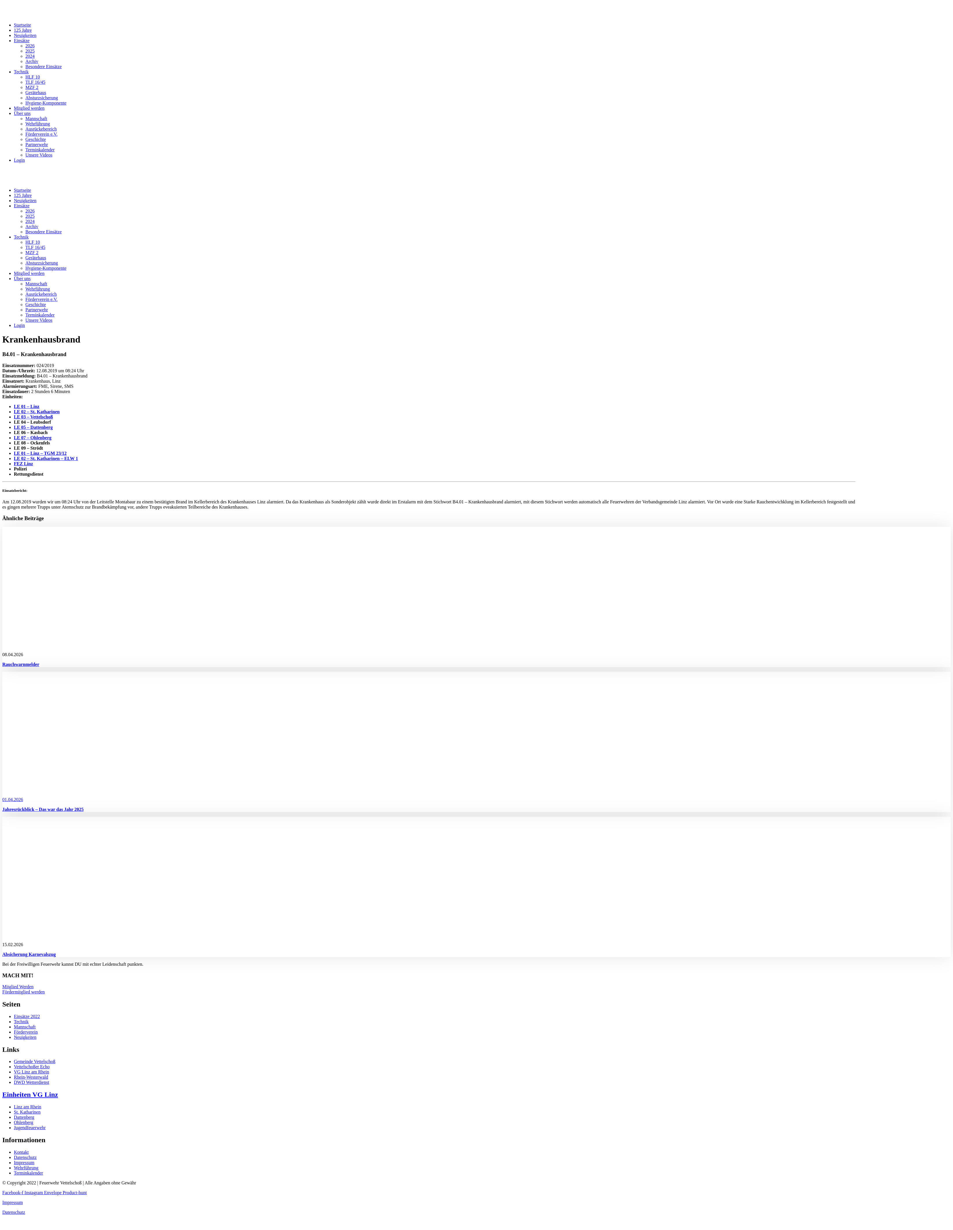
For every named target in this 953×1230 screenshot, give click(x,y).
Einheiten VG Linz (30, 1094)
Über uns (22, 113)
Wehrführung (37, 123)
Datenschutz (13, 1212)
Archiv (31, 61)
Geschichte (35, 139)
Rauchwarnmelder (20, 664)
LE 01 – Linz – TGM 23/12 (40, 453)
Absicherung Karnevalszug (29, 954)
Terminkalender (40, 149)
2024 (30, 56)
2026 (30, 45)
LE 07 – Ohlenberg (32, 437)
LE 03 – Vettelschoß (33, 416)
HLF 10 (32, 77)
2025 (30, 51)
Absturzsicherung (41, 97)
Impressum (12, 1202)
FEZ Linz (23, 463)
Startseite (22, 25)
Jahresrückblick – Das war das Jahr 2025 (43, 809)
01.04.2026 (12, 799)
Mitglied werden (29, 108)
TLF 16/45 (35, 82)
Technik (21, 71)
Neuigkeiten (25, 35)
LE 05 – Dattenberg (33, 427)
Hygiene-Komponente (45, 103)
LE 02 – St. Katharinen (37, 411)
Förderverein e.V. (41, 134)
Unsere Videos (38, 154)
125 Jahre (23, 30)
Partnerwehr (36, 144)
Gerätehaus (35, 92)
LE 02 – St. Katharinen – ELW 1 (46, 458)
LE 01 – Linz (26, 406)
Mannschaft (36, 118)
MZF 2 (31, 87)
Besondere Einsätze (43, 66)
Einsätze (21, 40)
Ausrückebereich (41, 128)
